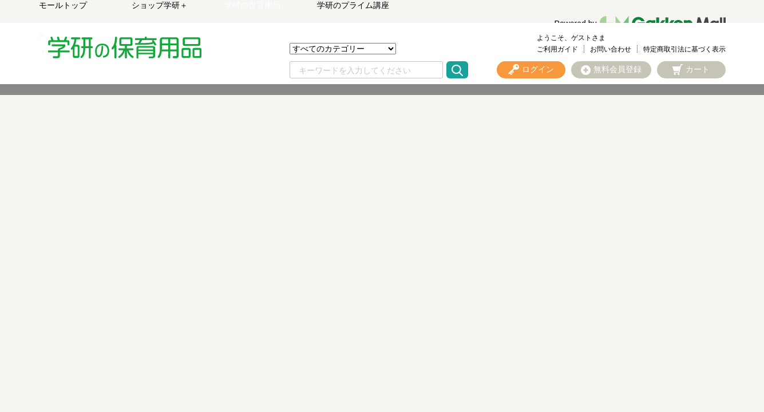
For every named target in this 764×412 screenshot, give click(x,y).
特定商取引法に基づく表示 (684, 49)
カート (698, 69)
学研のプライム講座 (353, 5)
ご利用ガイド (557, 49)
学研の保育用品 (252, 5)
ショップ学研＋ (160, 5)
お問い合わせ (610, 49)
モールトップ (63, 5)
